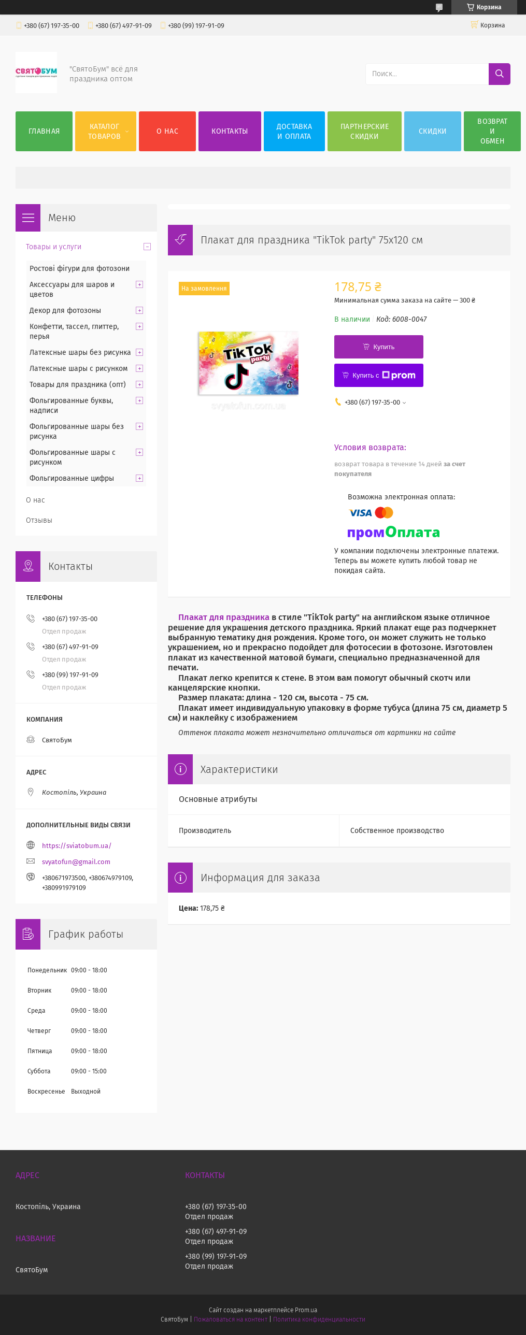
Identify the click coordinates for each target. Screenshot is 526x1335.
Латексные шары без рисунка (80, 352)
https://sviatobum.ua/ (77, 846)
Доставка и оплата (294, 131)
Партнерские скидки (364, 131)
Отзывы (39, 520)
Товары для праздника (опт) (78, 384)
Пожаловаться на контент (230, 1319)
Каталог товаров (104, 131)
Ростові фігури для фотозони (80, 268)
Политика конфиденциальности (319, 1319)
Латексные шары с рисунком (78, 368)
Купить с (383, 375)
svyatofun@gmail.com (76, 862)
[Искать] (499, 74)
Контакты (229, 131)
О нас (167, 131)
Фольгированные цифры (72, 478)
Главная (44, 131)
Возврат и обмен (492, 131)
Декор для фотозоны (65, 310)
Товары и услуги (53, 246)
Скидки (433, 131)
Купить (383, 347)
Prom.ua (306, 1310)
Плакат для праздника (223, 617)
